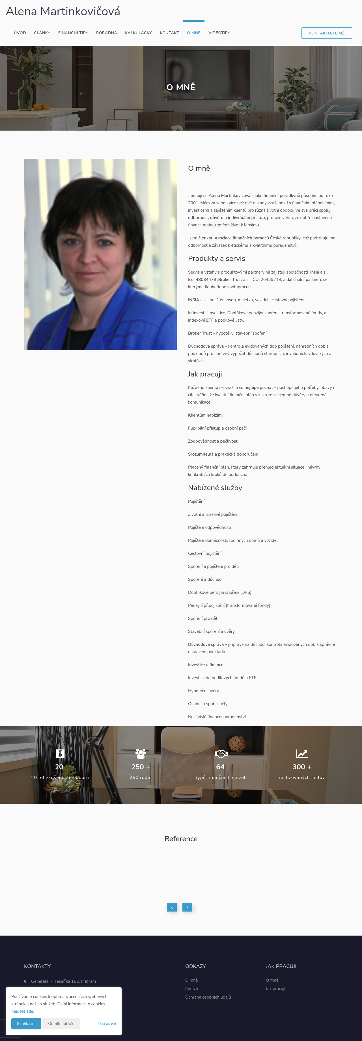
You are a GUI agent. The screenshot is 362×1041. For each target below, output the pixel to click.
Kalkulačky (138, 33)
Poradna (106, 33)
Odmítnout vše (61, 1023)
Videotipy (219, 33)
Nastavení (107, 1023)
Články (42, 33)
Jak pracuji (275, 989)
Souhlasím (26, 1023)
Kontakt (169, 33)
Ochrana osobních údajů (208, 997)
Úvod (20, 33)
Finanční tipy (73, 33)
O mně (194, 33)
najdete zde (22, 1011)
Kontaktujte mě (327, 33)
